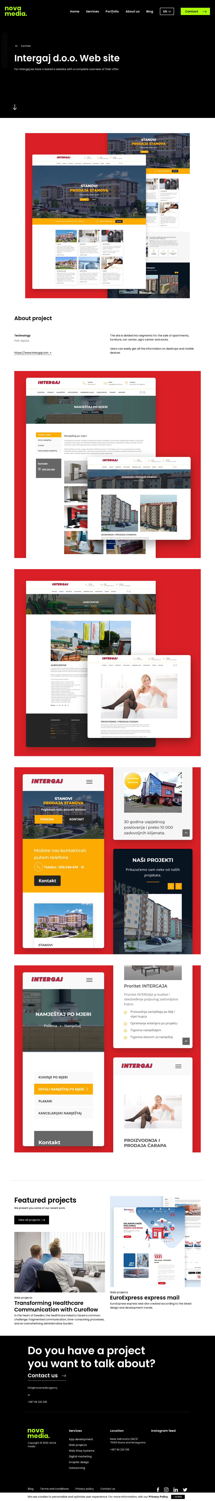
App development (81, 1439)
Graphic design (79, 1462)
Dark (4, 50)
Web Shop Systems (81, 1451)
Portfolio (112, 11)
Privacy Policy (158, 1497)
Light (4, 38)
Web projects (78, 1445)
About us (133, 11)
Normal (4, 62)
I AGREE (178, 1496)
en (165, 11)
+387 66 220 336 (37, 1402)
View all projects (31, 1220)
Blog (149, 11)
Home (74, 11)
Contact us (47, 1375)
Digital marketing (80, 1456)
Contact (196, 11)
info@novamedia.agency (42, 1387)
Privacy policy (84, 1489)
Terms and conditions (54, 1489)
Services (92, 11)
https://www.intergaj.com (33, 353)
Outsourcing (77, 1468)
